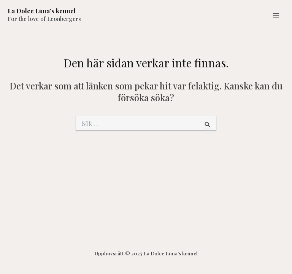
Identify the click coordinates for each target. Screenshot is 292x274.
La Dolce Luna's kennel (42, 11)
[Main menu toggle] (276, 15)
